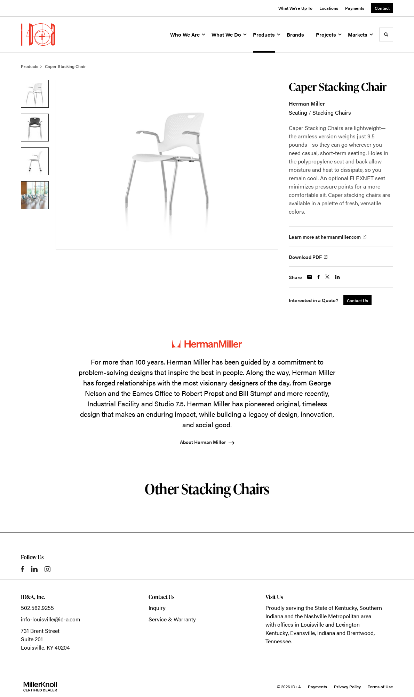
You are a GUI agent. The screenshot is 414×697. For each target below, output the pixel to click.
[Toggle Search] (386, 34)
